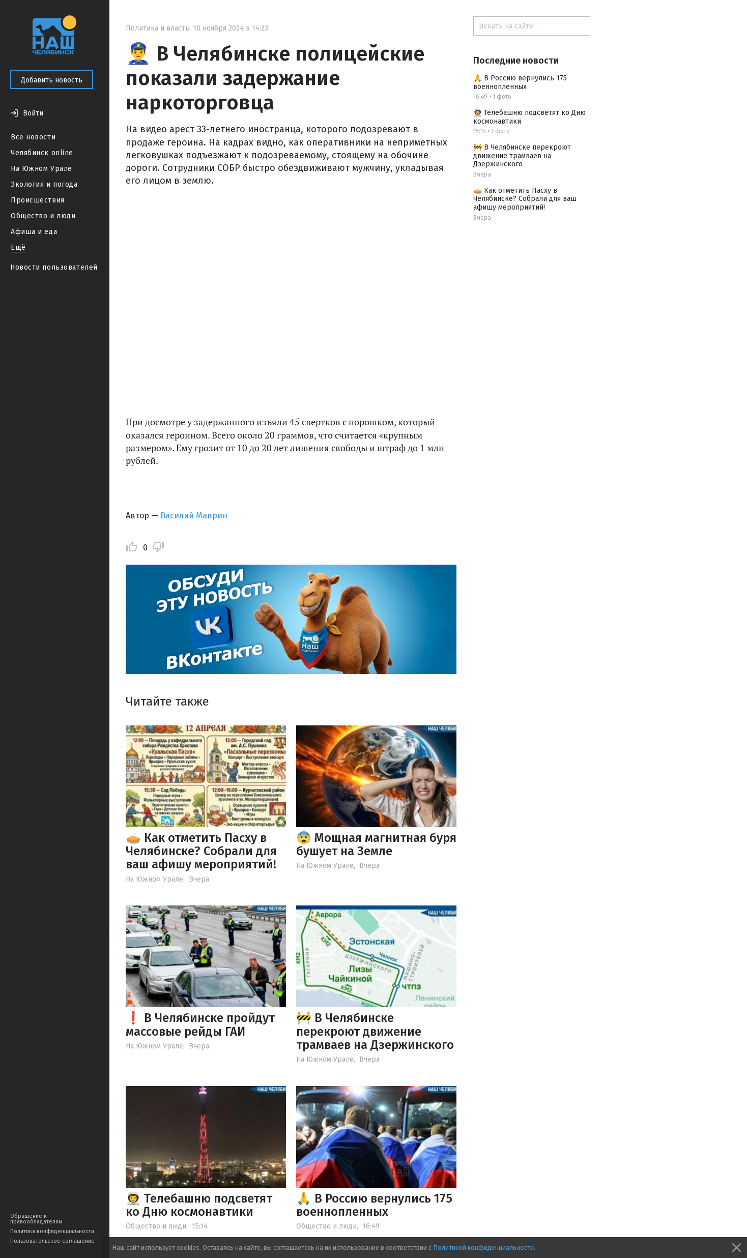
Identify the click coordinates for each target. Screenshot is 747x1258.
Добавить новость (51, 80)
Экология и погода (44, 184)
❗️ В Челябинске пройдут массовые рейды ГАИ (200, 1024)
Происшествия (38, 200)
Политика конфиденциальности (52, 1231)
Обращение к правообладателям (36, 1218)
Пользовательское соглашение (52, 1241)
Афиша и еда (34, 231)
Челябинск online (42, 153)
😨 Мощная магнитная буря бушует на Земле (376, 844)
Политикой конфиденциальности (483, 1247)
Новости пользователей (54, 267)
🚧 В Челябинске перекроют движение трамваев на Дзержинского (375, 1031)
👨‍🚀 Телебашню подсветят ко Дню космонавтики (199, 1205)
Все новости (33, 137)
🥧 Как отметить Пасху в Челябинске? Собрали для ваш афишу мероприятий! (201, 851)
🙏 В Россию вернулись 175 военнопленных (374, 1205)
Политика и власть (157, 28)
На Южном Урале (41, 168)
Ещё (18, 247)
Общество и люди (43, 216)
